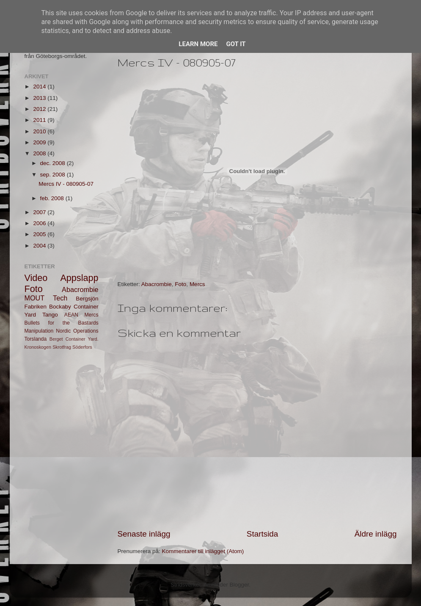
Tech (60, 298)
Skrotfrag (61, 347)
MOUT (35, 298)
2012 (40, 109)
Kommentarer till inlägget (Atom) (203, 551)
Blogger (239, 584)
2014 (40, 86)
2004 (40, 245)
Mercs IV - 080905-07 (66, 184)
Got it (235, 44)
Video (36, 278)
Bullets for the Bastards (62, 323)
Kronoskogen (38, 347)
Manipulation (39, 331)
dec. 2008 (53, 163)
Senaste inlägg (144, 533)
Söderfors (82, 347)
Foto (180, 284)
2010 (40, 131)
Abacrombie (156, 284)
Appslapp (79, 278)
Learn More (198, 44)
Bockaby (60, 306)
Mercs (197, 284)
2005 (40, 234)
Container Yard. (82, 339)
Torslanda (36, 339)
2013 (40, 98)
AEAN (71, 315)
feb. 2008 (53, 198)
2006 (40, 223)
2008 (40, 153)
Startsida (262, 533)
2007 (40, 212)
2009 (40, 142)
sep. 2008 (53, 174)
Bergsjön (87, 298)
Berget (56, 339)
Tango (50, 314)
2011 (40, 120)
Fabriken (36, 306)
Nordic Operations (77, 331)
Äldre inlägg (376, 533)
